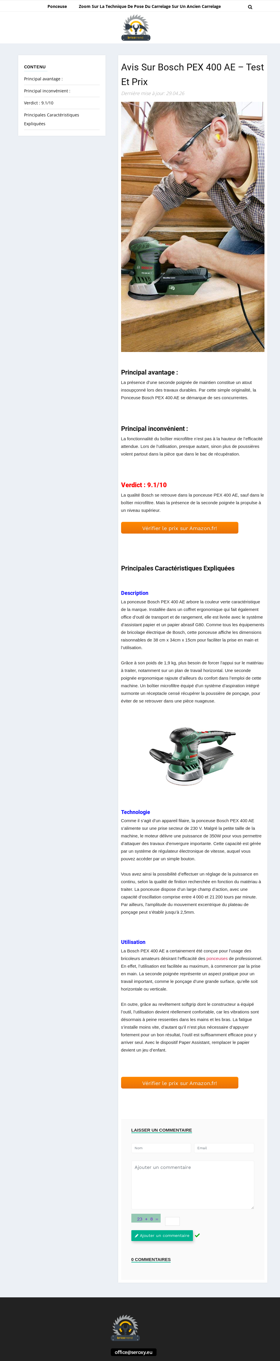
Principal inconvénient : (48, 91)
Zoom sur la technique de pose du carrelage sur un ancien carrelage (150, 6)
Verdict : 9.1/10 (38, 103)
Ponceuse (57, 6)
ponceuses (217, 958)
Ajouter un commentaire (162, 1235)
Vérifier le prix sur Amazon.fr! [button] (179, 528)
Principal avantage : (43, 79)
